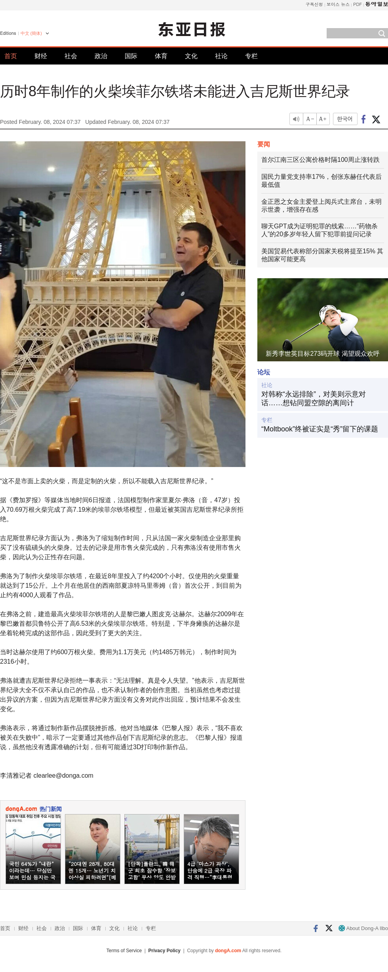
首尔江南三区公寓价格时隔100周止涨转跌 (320, 159)
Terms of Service (124, 950)
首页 (10, 56)
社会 (71, 56)
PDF (357, 4)
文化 (191, 56)
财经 (40, 56)
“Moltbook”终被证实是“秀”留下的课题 (319, 429)
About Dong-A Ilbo (363, 928)
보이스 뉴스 (338, 4)
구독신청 (314, 4)
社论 (221, 56)
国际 (131, 56)
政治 (101, 56)
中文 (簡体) (31, 33)
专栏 (251, 56)
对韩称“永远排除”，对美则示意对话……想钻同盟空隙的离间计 (313, 398)
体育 (161, 56)
